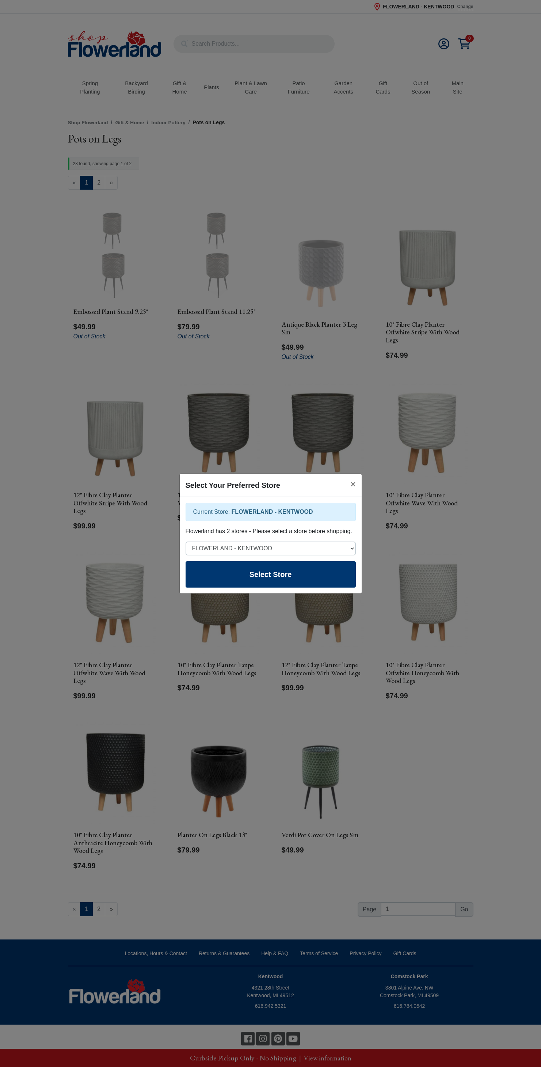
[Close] (352, 484)
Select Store (270, 574)
